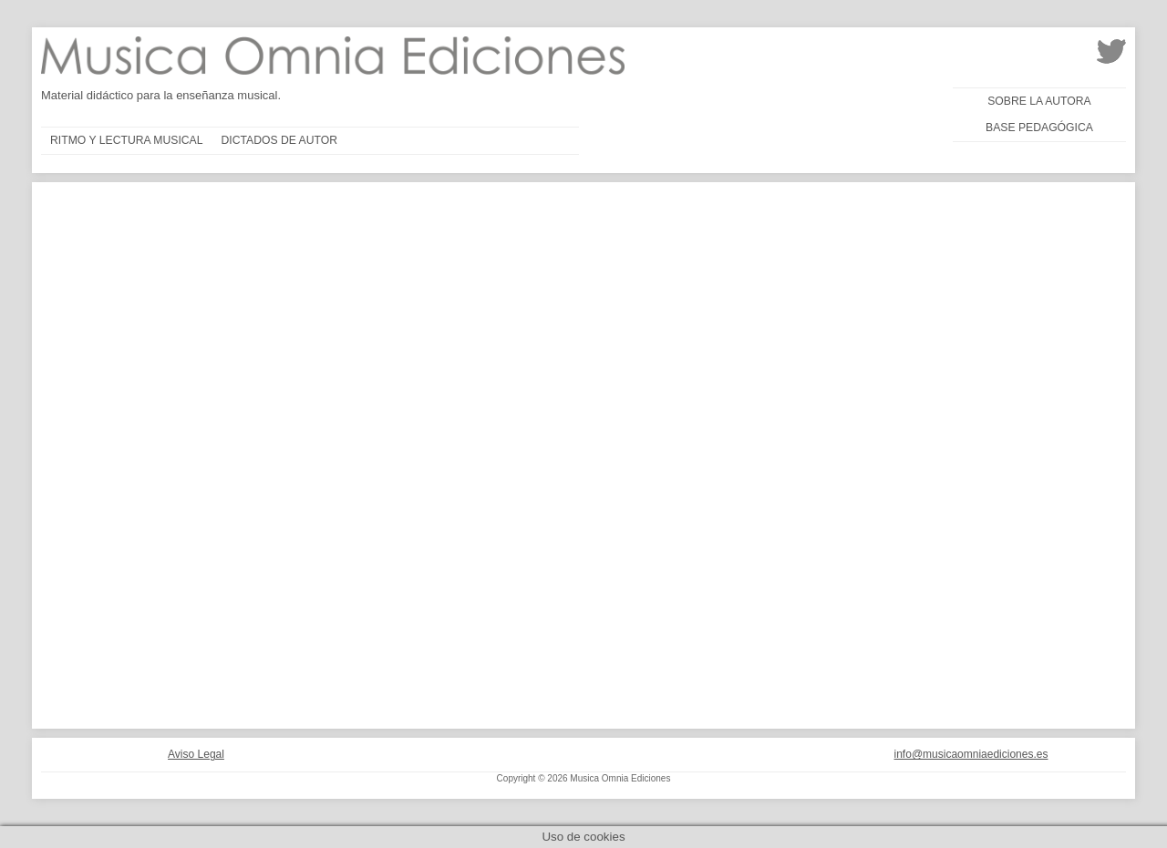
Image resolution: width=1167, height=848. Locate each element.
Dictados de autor (280, 140)
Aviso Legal (196, 754)
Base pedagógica (1039, 127)
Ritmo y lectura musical (126, 140)
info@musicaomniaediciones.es (971, 754)
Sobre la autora (1039, 101)
